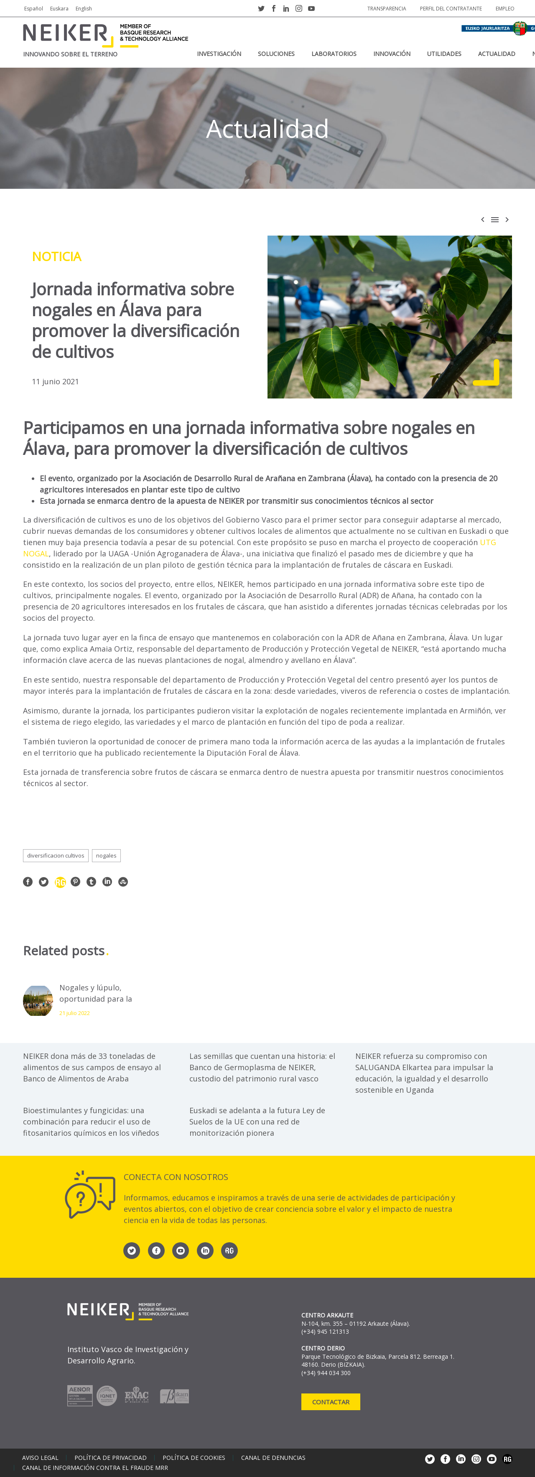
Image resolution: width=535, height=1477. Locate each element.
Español (33, 8)
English (84, 8)
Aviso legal (40, 1458)
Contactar (330, 1402)
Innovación (391, 54)
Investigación (219, 54)
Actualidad (496, 54)
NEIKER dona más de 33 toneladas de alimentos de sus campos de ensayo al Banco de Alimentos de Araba (92, 1067)
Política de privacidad (110, 1458)
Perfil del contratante (451, 8)
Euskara (59, 8)
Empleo (505, 8)
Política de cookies (194, 1458)
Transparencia (386, 8)
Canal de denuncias (273, 1458)
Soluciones (276, 54)
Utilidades (444, 54)
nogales (106, 855)
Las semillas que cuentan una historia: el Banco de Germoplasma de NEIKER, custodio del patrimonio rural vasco (262, 1067)
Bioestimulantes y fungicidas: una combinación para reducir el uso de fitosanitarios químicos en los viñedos (91, 1121)
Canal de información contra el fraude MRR (95, 1468)
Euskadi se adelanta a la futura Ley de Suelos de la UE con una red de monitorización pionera (257, 1121)
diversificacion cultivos (55, 855)
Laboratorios (334, 54)
